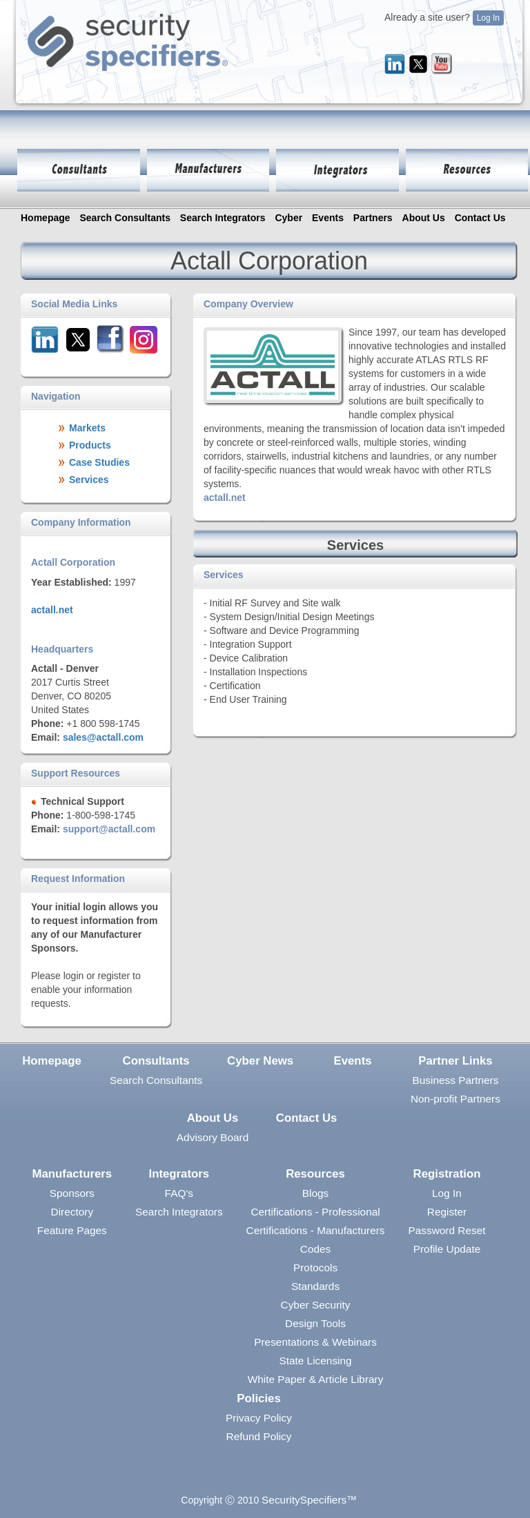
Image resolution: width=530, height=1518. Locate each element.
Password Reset (446, 1230)
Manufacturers (72, 1173)
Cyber (288, 217)
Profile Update (447, 1249)
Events (328, 217)
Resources (315, 1173)
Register (447, 1212)
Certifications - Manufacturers (315, 1230)
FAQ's (179, 1193)
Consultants (156, 1060)
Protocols (315, 1267)
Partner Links (455, 1060)
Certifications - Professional (315, 1212)
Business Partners (455, 1080)
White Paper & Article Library (316, 1379)
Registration (447, 1173)
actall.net (52, 609)
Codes (315, 1249)
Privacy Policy (259, 1418)
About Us (423, 217)
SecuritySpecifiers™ (309, 1500)
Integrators (179, 1173)
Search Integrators (223, 217)
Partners (373, 217)
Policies (258, 1398)
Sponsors (72, 1193)
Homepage (45, 217)
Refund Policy (259, 1436)
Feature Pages (72, 1230)
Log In (488, 18)
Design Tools (315, 1323)
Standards (315, 1286)
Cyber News (260, 1060)
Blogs (315, 1193)
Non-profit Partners (455, 1099)
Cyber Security (316, 1305)
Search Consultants (124, 217)
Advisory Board (212, 1137)
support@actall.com (109, 828)
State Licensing (315, 1360)
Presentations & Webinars (315, 1342)
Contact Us (480, 217)
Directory (72, 1212)
